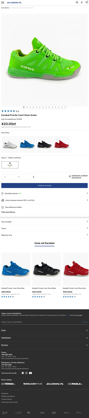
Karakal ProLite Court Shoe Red (74, 288)
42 (10, 164)
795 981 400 (6, 355)
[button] (23, 107)
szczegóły (78, 315)
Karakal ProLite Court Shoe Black (44, 288)
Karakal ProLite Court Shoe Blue (12, 288)
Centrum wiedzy (6, 399)
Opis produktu (44, 222)
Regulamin (4, 393)
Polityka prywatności (8, 396)
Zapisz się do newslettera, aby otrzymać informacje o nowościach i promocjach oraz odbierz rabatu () (41, 315)
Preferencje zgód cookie (9, 402)
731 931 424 (6, 365)
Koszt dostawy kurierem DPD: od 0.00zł (44, 200)
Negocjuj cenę (44, 235)
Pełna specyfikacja (8, 212)
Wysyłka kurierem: (44, 193)
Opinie (44, 228)
